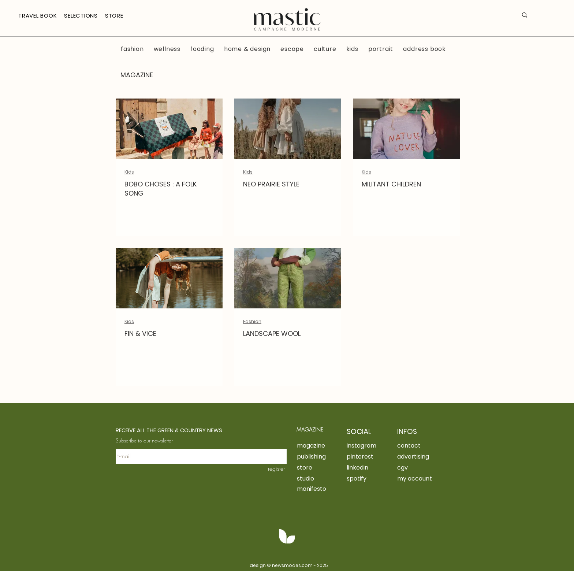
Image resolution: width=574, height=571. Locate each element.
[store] (322, 467)
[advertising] (435, 456)
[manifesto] (322, 488)
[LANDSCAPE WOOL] (287, 278)
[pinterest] (363, 456)
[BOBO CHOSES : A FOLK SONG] (169, 129)
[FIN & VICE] (169, 278)
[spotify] (363, 478)
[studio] (322, 478)
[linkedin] (363, 467)
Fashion (252, 321)
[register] (271, 468)
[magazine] (314, 445)
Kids (129, 172)
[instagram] (365, 445)
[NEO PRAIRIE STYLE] (287, 129)
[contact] (414, 445)
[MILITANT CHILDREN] (406, 129)
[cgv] (422, 467)
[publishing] (322, 456)
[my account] (422, 478)
